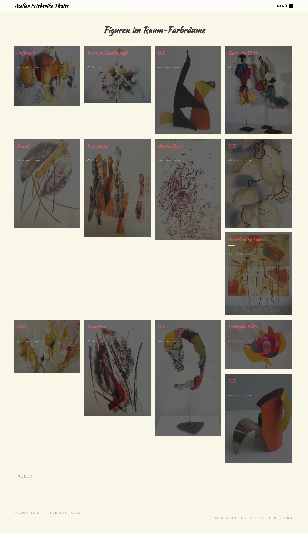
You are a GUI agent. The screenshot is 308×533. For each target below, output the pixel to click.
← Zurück (24, 477)
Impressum (225, 518)
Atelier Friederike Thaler (42, 6)
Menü (282, 6)
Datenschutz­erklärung (267, 518)
